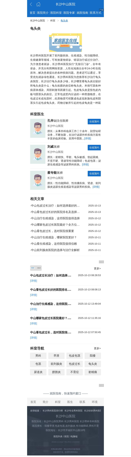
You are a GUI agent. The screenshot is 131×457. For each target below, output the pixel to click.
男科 (38, 356)
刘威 (50, 146)
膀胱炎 (56, 372)
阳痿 (93, 356)
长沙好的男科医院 (93, 411)
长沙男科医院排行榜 (53, 411)
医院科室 (56, 12)
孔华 (50, 120)
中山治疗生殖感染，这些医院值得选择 (55, 218)
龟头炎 (64, 20)
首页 (32, 12)
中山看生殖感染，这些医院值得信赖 (53, 243)
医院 (66, 437)
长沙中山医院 (38, 20)
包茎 (38, 364)
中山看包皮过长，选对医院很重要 (52, 231)
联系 (82, 402)
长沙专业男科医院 (73, 411)
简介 (45, 402)
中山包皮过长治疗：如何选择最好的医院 (56, 205)
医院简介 (43, 12)
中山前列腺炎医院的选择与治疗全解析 (55, 250)
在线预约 (94, 121)
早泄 (56, 356)
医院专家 (69, 12)
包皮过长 (74, 364)
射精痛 (92, 372)
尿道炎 (38, 372)
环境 (95, 402)
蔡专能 (52, 172)
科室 (53, 20)
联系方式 (95, 12)
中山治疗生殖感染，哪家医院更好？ (53, 237)
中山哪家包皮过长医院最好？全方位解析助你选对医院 (56, 224)
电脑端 (74, 437)
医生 (70, 402)
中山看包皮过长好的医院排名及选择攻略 (56, 212)
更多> (97, 268)
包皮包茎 (74, 356)
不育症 (74, 372)
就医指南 (82, 12)
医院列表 (58, 437)
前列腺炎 (56, 364)
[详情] (87, 138)
